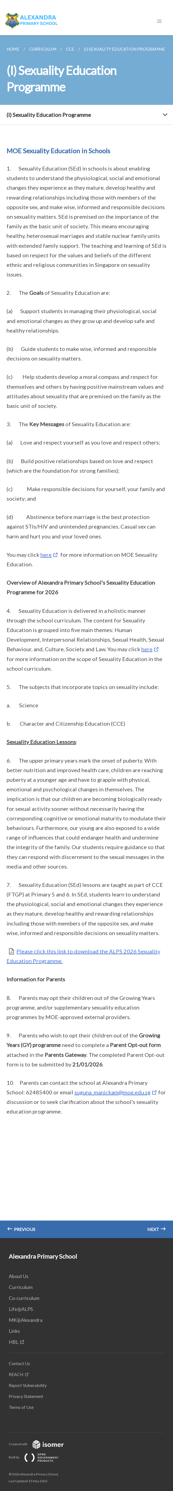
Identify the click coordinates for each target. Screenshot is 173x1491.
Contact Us (19, 1363)
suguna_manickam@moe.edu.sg (112, 1092)
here (46, 554)
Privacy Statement (26, 1396)
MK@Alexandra (25, 1320)
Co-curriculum (24, 1298)
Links (14, 1331)
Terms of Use (21, 1407)
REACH (16, 1374)
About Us (18, 1276)
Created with (40, 1444)
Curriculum (21, 1287)
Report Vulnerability (28, 1385)
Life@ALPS (21, 1309)
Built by (38, 1457)
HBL (14, 1342)
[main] (86, 636)
